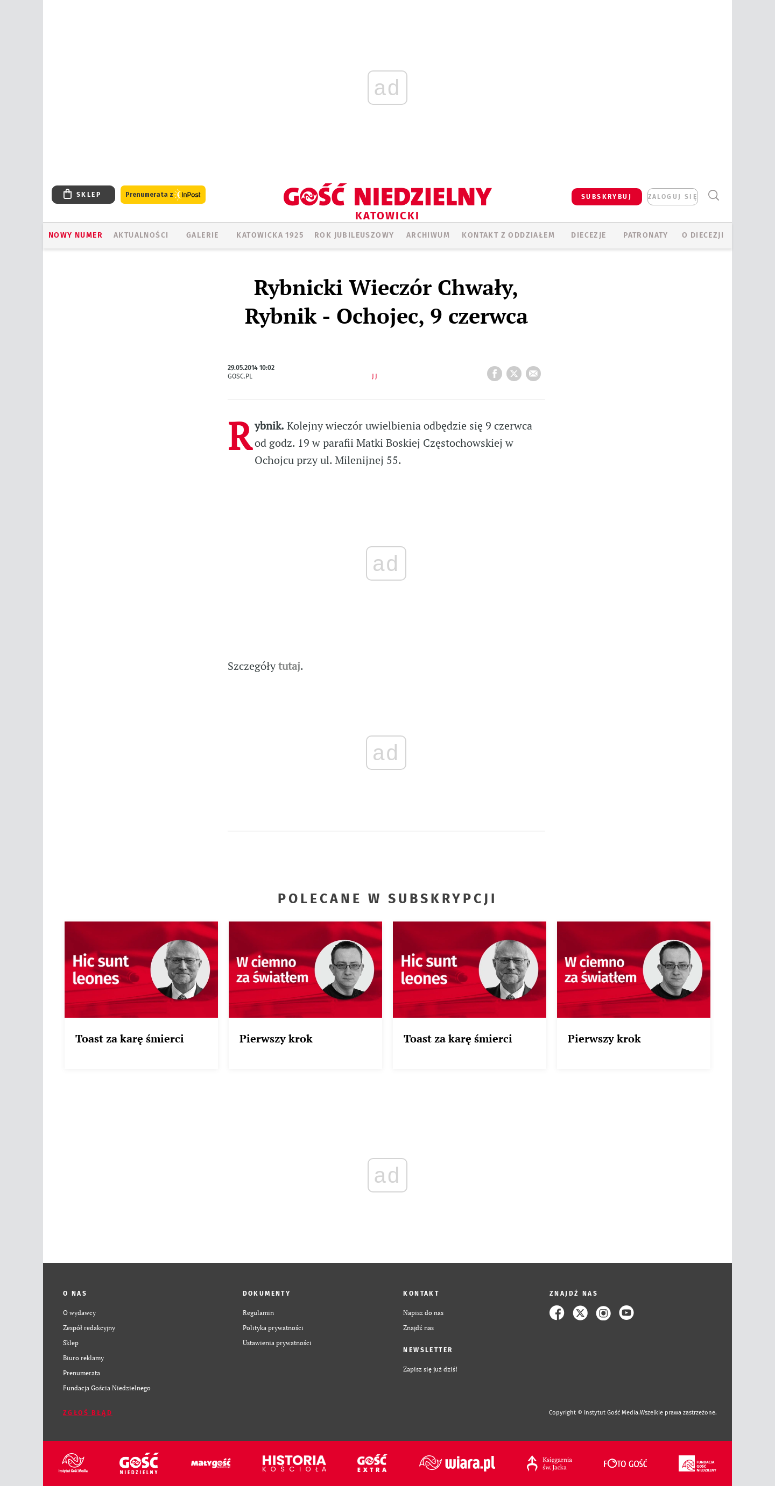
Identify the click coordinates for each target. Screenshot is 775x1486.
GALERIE (202, 235)
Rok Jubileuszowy (354, 235)
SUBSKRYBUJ (606, 197)
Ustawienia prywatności (277, 1343)
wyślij (535, 370)
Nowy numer (75, 235)
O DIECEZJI (703, 235)
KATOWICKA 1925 (270, 235)
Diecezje (588, 235)
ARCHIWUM (428, 235)
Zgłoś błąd (87, 1413)
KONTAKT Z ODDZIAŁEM (508, 235)
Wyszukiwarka (713, 195)
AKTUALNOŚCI (141, 235)
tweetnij (516, 370)
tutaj (289, 666)
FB (496, 370)
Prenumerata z (163, 195)
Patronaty (645, 235)
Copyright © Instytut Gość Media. (594, 1412)
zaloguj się (673, 197)
